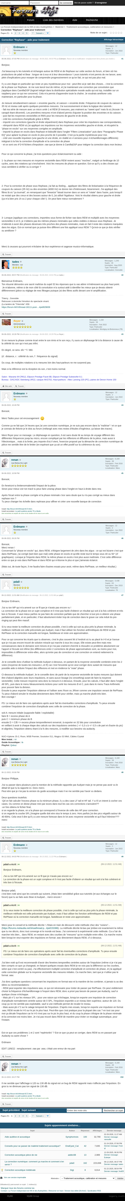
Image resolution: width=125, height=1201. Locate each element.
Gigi (72, 1170)
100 (85, 1137)
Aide (74, 20)
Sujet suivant (28, 1110)
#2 (122, 275)
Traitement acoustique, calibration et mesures (89, 27)
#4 (122, 405)
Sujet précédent (11, 1110)
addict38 (72, 1155)
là (22, 742)
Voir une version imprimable (15, 1177)
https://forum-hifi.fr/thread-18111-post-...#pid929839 (26, 307)
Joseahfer (121, 1196)
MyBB (10, 1196)
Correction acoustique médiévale (20, 1170)
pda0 (17, 581)
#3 (122, 334)
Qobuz (13, 745)
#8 (122, 772)
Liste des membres (53, 20)
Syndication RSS (94, 1191)
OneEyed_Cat (72, 1146)
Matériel (59, 27)
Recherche (92, 20)
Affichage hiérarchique (113, 39)
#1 (122, 59)
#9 (122, 857)
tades (15, 261)
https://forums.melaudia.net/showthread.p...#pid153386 (30, 928)
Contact (4, 1191)
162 (85, 1163)
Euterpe (107, 1157)
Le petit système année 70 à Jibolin (28, 511)
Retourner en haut (56, 1191)
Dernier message (111, 1137)
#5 (122, 473)
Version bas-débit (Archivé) (75, 1191)
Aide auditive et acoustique (17, 1137)
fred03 (121, 1171)
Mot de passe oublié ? (83, 3)
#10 (121, 1077)
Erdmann (19, 47)
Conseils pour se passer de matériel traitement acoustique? (33, 1146)
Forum (30, 20)
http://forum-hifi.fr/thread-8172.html (19, 509)
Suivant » (40, 33)
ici (15, 739)
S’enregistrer (101, 3)
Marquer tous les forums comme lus (18, 1188)
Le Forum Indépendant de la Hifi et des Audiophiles (26, 27)
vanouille (107, 1139)
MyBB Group (33, 1196)
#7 (122, 595)
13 (85, 1155)
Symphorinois (72, 1137)
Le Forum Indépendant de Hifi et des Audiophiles (27, 1191)
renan (14, 459)
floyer (61, 334)
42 (85, 1146)
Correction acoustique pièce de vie (21, 1155)
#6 (122, 538)
